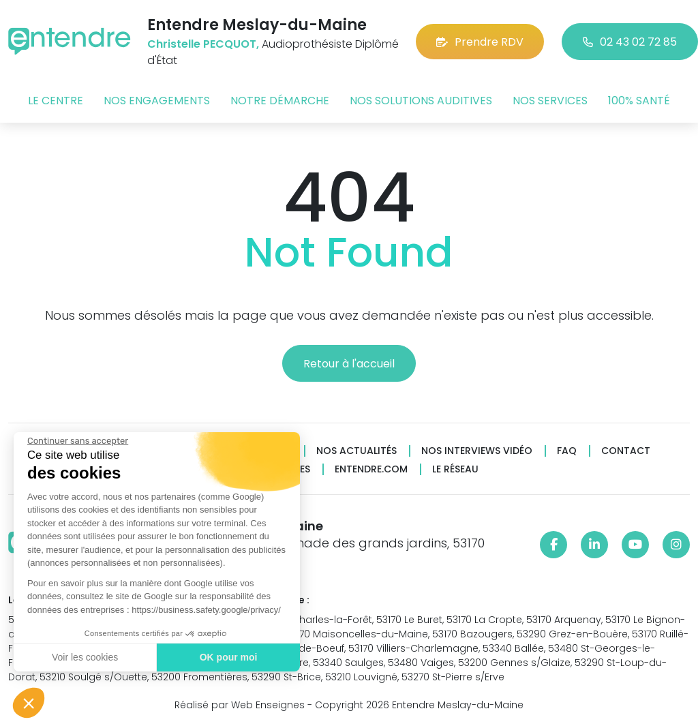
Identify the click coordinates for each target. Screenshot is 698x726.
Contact (625, 451)
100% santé (639, 100)
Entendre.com (371, 469)
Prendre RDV (480, 42)
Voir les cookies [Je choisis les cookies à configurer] (84, 657)
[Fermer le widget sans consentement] (77, 441)
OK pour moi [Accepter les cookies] (228, 657)
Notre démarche (279, 100)
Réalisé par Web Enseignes (239, 705)
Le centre (55, 100)
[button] (28, 702)
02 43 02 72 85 (630, 42)
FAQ (567, 451)
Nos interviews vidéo (476, 451)
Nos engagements (157, 100)
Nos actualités (356, 451)
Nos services (550, 100)
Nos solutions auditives (421, 100)
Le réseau (455, 469)
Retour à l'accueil (349, 364)
